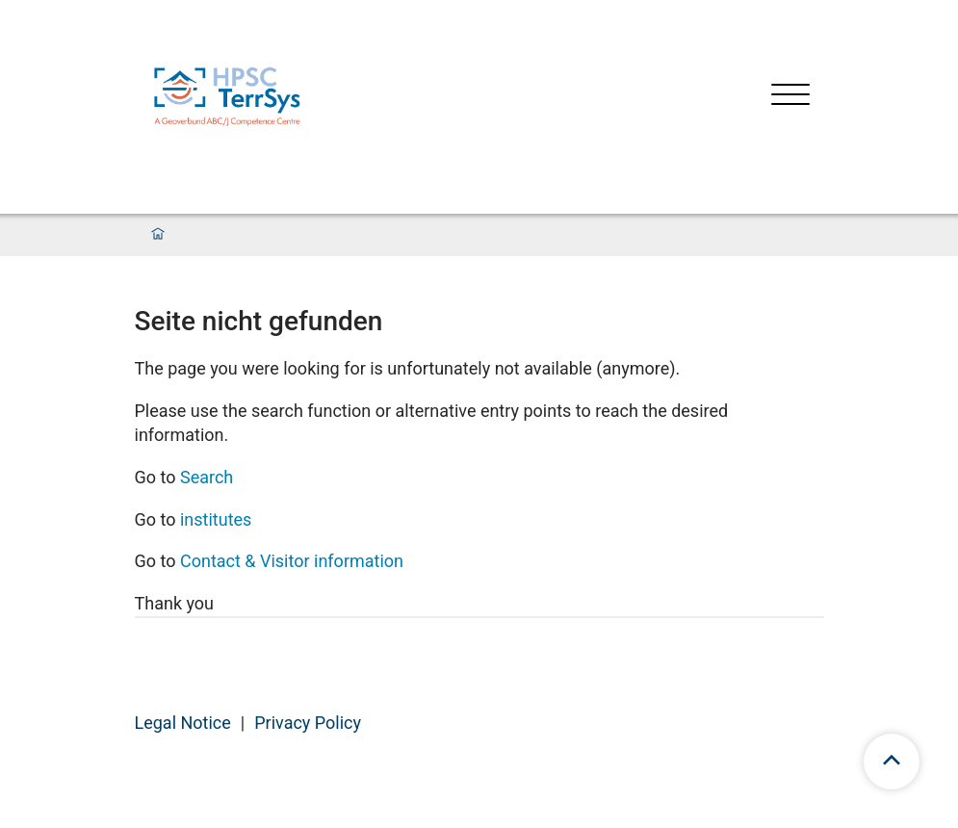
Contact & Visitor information (291, 561)
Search (206, 477)
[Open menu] (790, 96)
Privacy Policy (307, 722)
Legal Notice (183, 722)
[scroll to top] (891, 761)
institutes (215, 519)
